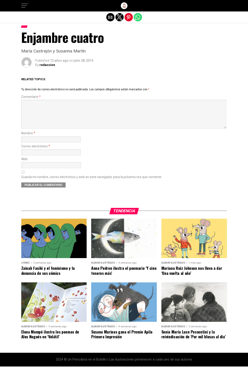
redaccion (47, 65)
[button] (24, 5)
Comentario (31, 97)
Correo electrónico (35, 152)
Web (24, 164)
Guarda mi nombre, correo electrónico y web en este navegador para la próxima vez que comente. (91, 182)
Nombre (28, 139)
